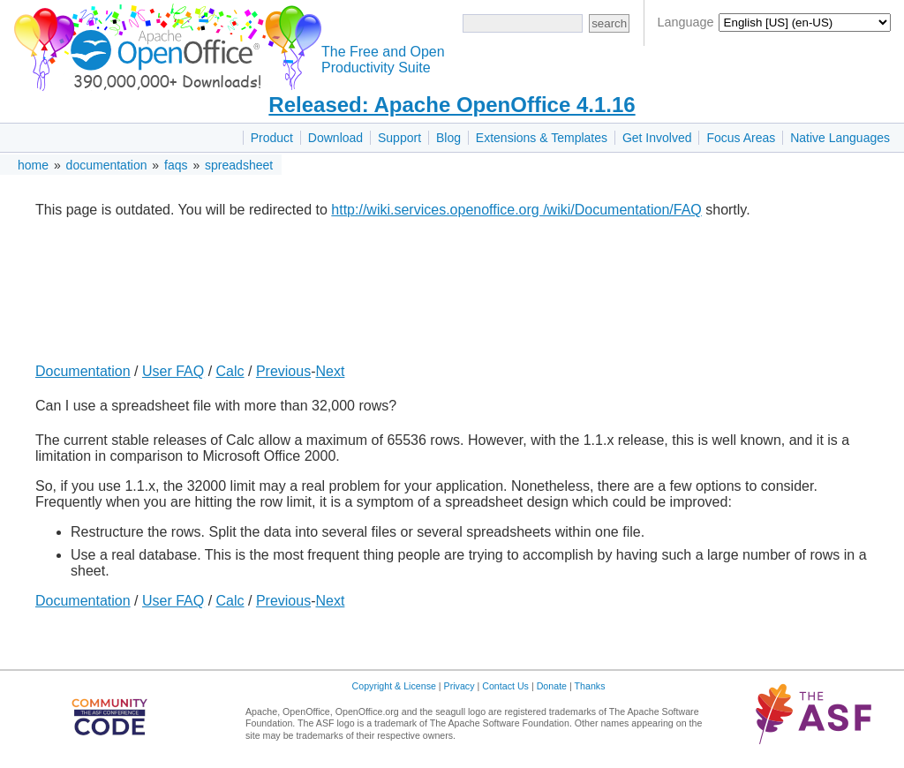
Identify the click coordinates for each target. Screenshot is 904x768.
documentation (106, 165)
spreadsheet (239, 165)
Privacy (459, 686)
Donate (552, 686)
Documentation (83, 371)
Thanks (590, 686)
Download (335, 138)
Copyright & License (394, 686)
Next (329, 371)
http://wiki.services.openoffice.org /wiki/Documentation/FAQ (516, 209)
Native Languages (840, 138)
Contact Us (505, 686)
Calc (230, 371)
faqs (175, 165)
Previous (283, 371)
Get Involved (657, 138)
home (33, 165)
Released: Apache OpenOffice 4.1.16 (451, 105)
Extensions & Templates (541, 138)
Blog (448, 138)
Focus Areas (740, 138)
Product (272, 138)
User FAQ (173, 371)
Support (399, 138)
